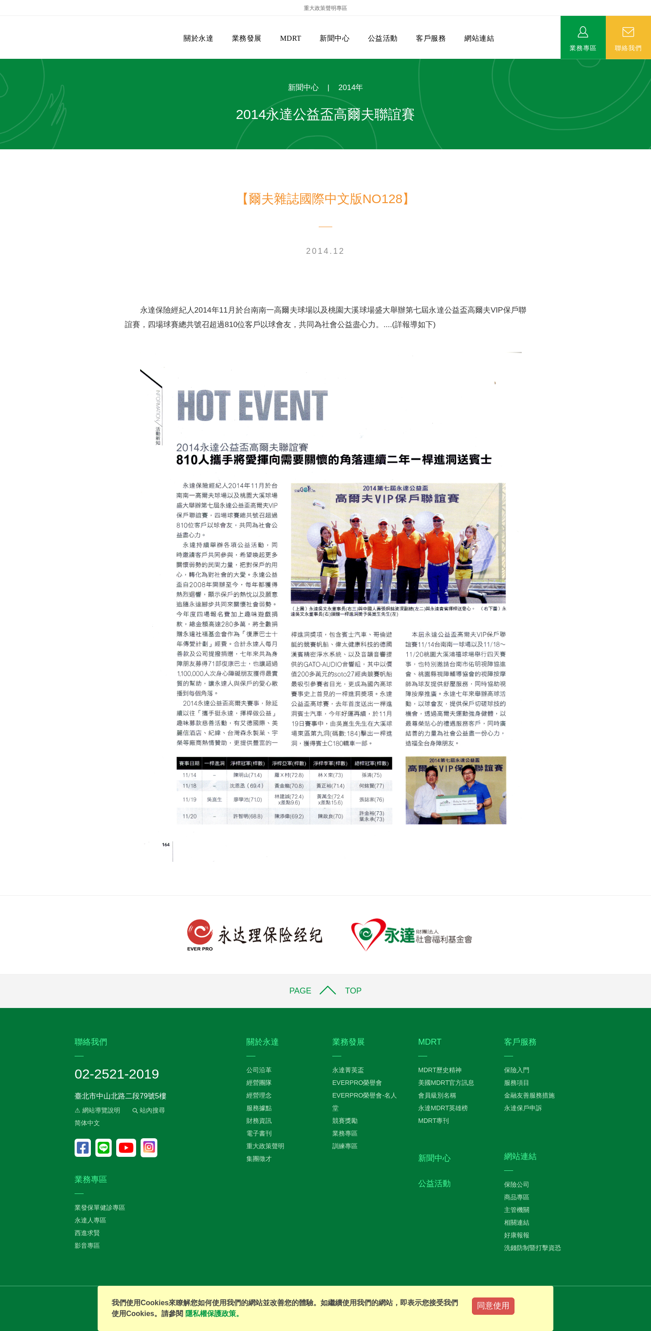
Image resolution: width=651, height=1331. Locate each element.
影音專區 (87, 1245)
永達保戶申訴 (523, 1108)
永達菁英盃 (348, 1070)
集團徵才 (259, 1158)
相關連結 (516, 1222)
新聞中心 (334, 38)
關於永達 (198, 38)
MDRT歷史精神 (440, 1070)
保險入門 (516, 1070)
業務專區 (583, 47)
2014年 (351, 87)
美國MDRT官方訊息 (446, 1082)
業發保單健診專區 (100, 1207)
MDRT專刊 (433, 1120)
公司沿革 (259, 1070)
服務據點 (259, 1108)
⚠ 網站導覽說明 (97, 1110)
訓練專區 (345, 1146)
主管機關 (516, 1209)
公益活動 (383, 38)
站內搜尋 (148, 1110)
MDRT (290, 38)
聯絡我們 (628, 47)
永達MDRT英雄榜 (443, 1108)
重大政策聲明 (265, 1146)
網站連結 (479, 38)
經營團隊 (259, 1082)
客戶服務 (431, 38)
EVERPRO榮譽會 (357, 1082)
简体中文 (87, 1123)
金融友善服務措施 (529, 1095)
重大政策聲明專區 (325, 8)
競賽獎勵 (345, 1120)
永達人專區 (90, 1220)
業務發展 (247, 38)
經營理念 (259, 1095)
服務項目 (516, 1082)
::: (3, 63)
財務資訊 (259, 1120)
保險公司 (516, 1184)
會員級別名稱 (437, 1095)
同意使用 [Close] (493, 1305)
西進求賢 (87, 1232)
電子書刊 (259, 1133)
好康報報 (516, 1235)
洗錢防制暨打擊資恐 (532, 1247)
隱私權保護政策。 (214, 1313)
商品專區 (516, 1197)
